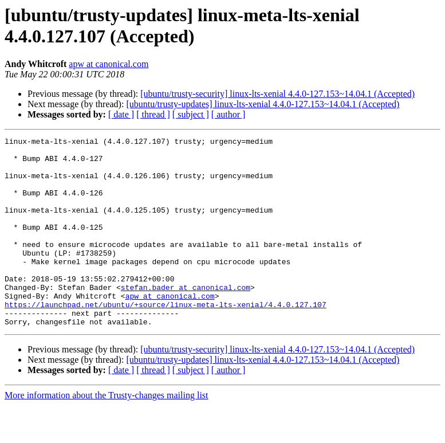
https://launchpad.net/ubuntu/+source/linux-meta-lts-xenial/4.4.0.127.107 (165, 339)
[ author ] (228, 114)
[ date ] (121, 114)
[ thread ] (153, 114)
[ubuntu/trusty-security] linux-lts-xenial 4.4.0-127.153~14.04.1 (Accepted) (277, 94)
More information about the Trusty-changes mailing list (106, 433)
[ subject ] (190, 114)
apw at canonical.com (108, 64)
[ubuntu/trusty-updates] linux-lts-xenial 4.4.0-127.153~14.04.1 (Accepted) (262, 104)
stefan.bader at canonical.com (185, 318)
